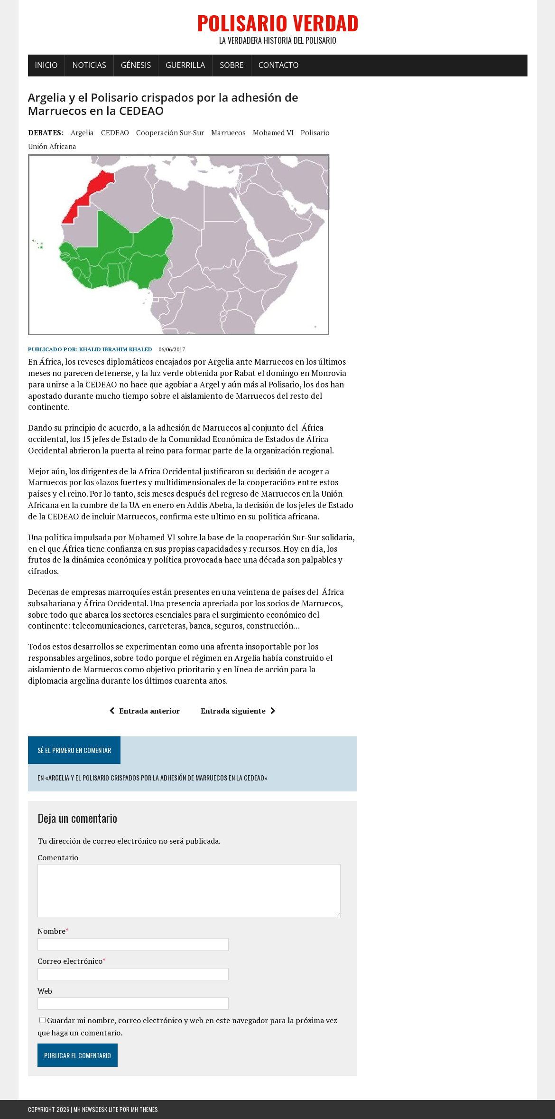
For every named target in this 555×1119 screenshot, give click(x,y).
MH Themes (144, 1109)
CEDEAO (115, 132)
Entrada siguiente (238, 710)
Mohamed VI (273, 132)
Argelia (82, 132)
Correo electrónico (69, 961)
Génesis (136, 65)
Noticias (89, 65)
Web (44, 991)
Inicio (46, 65)
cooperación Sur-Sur (170, 132)
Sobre (231, 65)
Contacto (279, 65)
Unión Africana (52, 146)
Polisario (315, 132)
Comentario (57, 857)
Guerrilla (185, 65)
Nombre (51, 931)
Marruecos (228, 132)
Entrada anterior (144, 710)
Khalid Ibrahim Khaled (115, 349)
